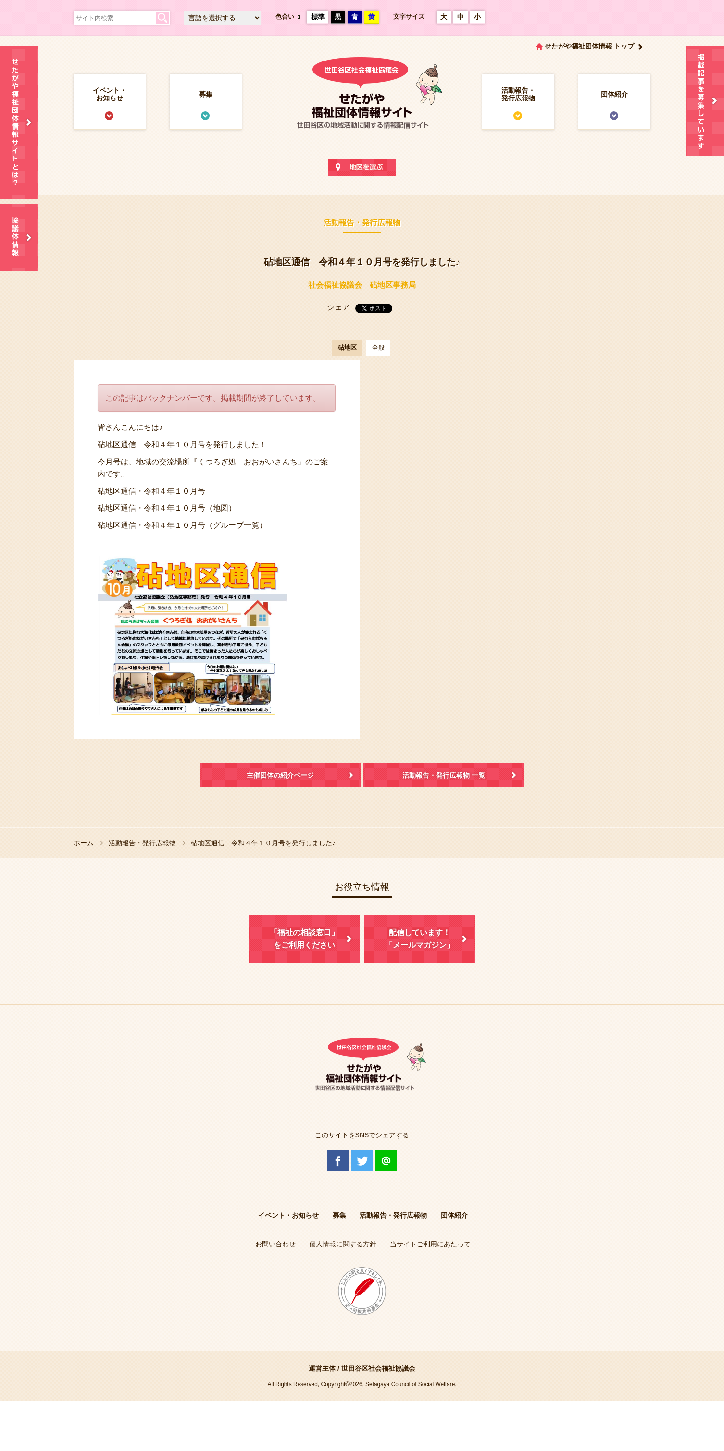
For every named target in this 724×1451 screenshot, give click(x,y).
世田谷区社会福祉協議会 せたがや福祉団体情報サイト (362, 103)
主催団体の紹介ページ (280, 775)
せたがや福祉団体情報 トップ (589, 46)
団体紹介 (614, 94)
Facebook (338, 1160)
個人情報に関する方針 (342, 1244)
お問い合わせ (275, 1244)
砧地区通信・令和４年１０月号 (151, 491)
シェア (338, 307)
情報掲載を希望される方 (705, 101)
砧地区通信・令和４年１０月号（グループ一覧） (182, 525)
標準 (318, 17)
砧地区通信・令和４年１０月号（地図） (167, 508)
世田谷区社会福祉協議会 (378, 1368)
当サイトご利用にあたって (430, 1244)
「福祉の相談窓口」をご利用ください (304, 938)
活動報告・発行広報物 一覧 (443, 775)
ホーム (84, 843)
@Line (386, 1160)
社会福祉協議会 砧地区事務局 (362, 285)
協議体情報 (19, 237)
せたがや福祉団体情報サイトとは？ (19, 122)
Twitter (362, 1160)
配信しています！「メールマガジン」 (419, 938)
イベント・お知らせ (109, 94)
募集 (205, 94)
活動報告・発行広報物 (518, 94)
